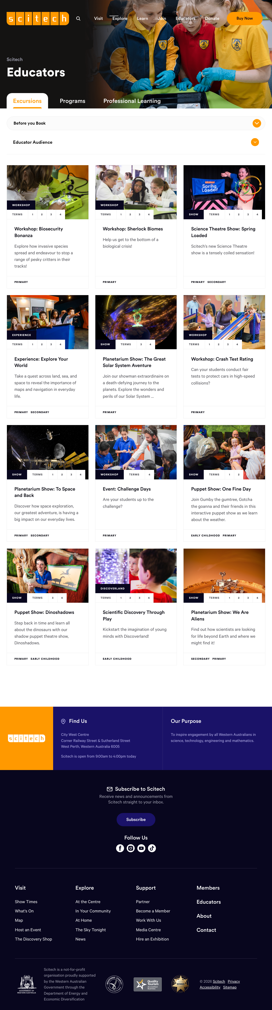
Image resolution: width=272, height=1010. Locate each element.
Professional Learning (132, 100)
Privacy (234, 981)
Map (22, 920)
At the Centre (87, 901)
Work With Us (148, 920)
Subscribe (136, 819)
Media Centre (148, 930)
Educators (209, 902)
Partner (143, 901)
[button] (98, 18)
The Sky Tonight (90, 930)
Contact (206, 930)
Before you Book (137, 123)
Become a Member (153, 911)
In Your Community (93, 911)
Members (208, 888)
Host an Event (28, 930)
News (80, 939)
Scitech (15, 59)
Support (146, 888)
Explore (84, 888)
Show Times (26, 901)
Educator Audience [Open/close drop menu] (136, 142)
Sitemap (230, 987)
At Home (83, 920)
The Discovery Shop (33, 939)
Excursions (27, 100)
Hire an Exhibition (152, 939)
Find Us (78, 721)
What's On (24, 911)
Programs (72, 100)
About (204, 916)
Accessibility (210, 987)
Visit (20, 888)
